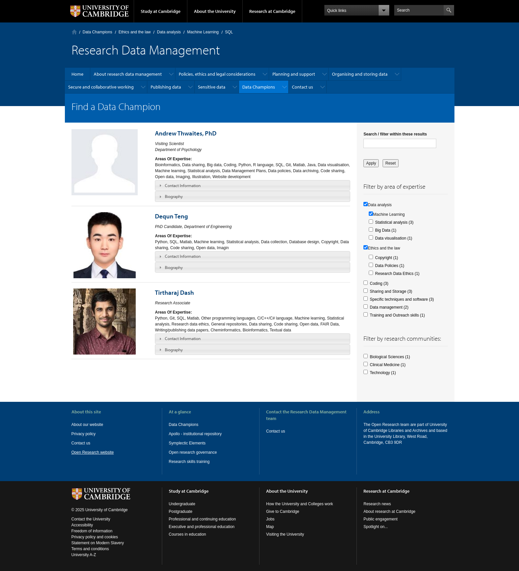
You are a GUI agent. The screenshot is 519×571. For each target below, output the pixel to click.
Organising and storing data (360, 74)
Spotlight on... (375, 526)
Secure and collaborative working (101, 87)
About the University (215, 11)
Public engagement (380, 519)
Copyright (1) (386, 257)
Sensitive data (211, 87)
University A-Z (83, 554)
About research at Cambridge (389, 511)
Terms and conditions (90, 549)
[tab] (252, 185)
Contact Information (183, 185)
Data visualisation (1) (393, 238)
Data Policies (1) (389, 265)
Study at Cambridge (160, 11)
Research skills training (189, 461)
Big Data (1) (385, 230)
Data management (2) (389, 307)
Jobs (270, 519)
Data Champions (97, 32)
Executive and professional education (202, 526)
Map (270, 526)
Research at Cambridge (272, 11)
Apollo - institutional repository (195, 434)
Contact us (302, 87)
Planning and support (293, 74)
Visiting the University (285, 534)
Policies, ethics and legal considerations (217, 74)
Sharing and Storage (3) (391, 291)
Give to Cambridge (282, 511)
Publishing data (166, 87)
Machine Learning (202, 32)
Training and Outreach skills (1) (397, 315)
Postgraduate (180, 511)
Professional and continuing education (202, 519)
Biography (174, 196)
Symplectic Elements (187, 443)
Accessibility (82, 525)
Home (74, 32)
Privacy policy (83, 434)
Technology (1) (383, 372)
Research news (377, 504)
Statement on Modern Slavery (97, 543)
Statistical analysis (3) (394, 222)
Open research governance (193, 452)
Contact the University (90, 519)
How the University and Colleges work (299, 504)
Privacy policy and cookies (94, 537)
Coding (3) (379, 283)
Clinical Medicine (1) (387, 364)
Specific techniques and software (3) (402, 299)
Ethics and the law (134, 32)
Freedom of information (92, 531)
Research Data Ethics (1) (397, 273)
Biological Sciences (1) (390, 357)
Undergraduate (182, 504)
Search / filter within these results (395, 134)
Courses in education (187, 534)
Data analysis (169, 32)
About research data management (128, 74)
